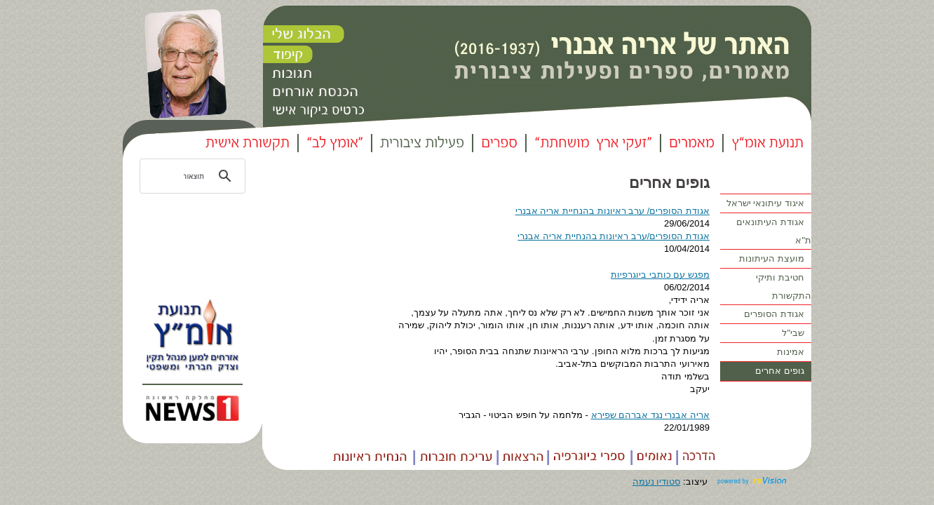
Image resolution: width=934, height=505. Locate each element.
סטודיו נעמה (656, 481)
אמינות (794, 352)
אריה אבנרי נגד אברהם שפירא (650, 415)
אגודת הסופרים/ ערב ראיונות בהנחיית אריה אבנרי (612, 211)
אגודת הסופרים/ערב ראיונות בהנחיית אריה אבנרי (613, 236)
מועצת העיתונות (775, 259)
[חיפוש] (194, 176)
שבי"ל (796, 333)
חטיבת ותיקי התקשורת (783, 285)
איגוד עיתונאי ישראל (768, 204)
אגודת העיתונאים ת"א (773, 229)
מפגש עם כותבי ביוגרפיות (660, 274)
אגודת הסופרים (777, 314)
